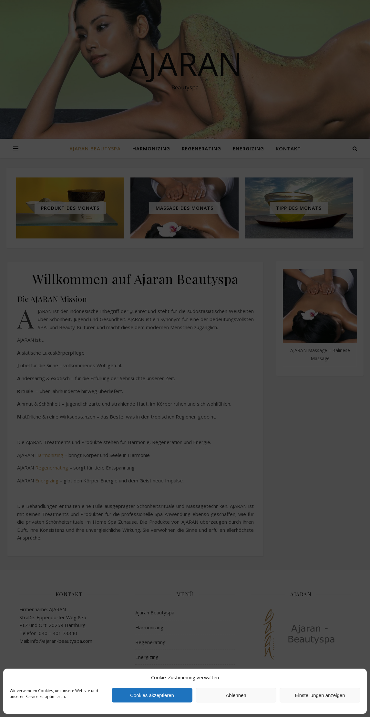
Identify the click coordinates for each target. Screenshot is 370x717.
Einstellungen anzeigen (320, 695)
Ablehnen (236, 695)
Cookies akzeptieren (152, 695)
